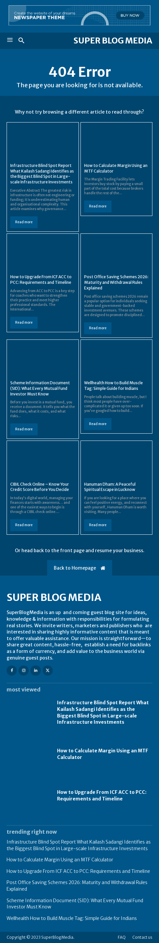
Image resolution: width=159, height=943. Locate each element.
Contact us (142, 937)
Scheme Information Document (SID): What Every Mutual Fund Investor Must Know (40, 388)
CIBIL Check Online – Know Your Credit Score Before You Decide (39, 487)
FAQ (122, 937)
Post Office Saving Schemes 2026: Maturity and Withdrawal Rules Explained (116, 282)
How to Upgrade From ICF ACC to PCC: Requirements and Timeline (41, 279)
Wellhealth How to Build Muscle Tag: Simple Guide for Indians (72, 918)
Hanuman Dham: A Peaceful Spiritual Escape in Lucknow (110, 487)
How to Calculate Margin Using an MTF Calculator (60, 860)
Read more (24, 222)
